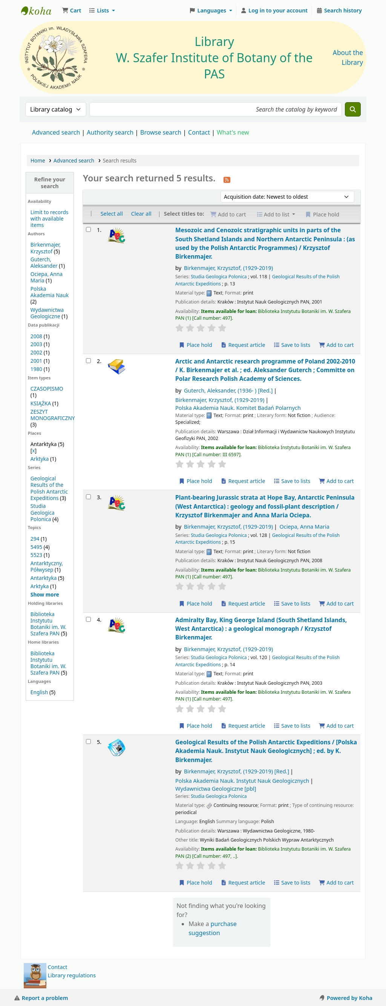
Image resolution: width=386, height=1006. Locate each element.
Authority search (110, 132)
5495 (36, 547)
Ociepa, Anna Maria (304, 526)
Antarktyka (44, 577)
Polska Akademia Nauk (50, 292)
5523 (36, 554)
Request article (243, 344)
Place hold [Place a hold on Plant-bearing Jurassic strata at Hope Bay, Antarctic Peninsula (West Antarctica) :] (195, 603)
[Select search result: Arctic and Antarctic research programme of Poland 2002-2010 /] (88, 360)
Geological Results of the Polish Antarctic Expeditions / (266, 751)
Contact (57, 967)
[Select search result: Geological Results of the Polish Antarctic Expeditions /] (88, 741)
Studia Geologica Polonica (43, 512)
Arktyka (40, 458)
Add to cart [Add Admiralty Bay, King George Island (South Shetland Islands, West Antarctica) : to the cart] (336, 725)
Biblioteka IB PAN (40, 10)
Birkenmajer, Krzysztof (46, 248)
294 (35, 538)
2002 (36, 352)
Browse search (160, 132)
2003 (36, 344)
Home (38, 160)
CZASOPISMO (47, 388)
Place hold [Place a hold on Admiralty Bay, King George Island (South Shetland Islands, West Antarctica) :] (195, 725)
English (39, 692)
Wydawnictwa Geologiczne (47, 313)
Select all (112, 213)
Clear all (141, 213)
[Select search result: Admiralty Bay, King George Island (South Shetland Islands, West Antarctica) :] (88, 619)
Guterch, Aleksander (44, 262)
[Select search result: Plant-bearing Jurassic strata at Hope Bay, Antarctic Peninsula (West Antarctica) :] (88, 496)
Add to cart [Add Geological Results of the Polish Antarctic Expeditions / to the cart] (336, 882)
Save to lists (291, 344)
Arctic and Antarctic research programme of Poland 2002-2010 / (265, 370)
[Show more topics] (45, 594)
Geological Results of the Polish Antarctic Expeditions (49, 488)
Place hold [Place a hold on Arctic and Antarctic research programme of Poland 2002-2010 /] (195, 481)
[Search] (353, 109)
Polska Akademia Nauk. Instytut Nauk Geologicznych (242, 780)
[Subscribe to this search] (227, 179)
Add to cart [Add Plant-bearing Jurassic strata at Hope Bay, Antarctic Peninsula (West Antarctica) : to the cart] (336, 603)
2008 (36, 336)
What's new (233, 132)
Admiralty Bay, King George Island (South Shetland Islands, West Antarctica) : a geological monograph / (261, 629)
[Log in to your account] (274, 10)
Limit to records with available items (50, 218)
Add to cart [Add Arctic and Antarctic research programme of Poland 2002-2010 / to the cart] (336, 481)
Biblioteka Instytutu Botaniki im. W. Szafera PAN (48, 623)
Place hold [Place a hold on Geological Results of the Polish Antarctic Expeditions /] (195, 882)
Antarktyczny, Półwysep (47, 566)
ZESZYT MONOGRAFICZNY (53, 415)
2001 (36, 360)
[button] (71, 10)
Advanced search (56, 132)
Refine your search (50, 182)
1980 (36, 369)
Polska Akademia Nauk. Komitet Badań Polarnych (238, 407)
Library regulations (72, 975)
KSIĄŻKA (41, 403)
